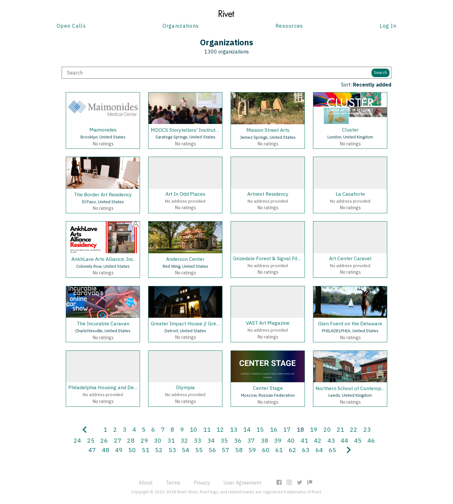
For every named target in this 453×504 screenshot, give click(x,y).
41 (304, 440)
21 (340, 429)
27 (117, 440)
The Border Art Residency (103, 194)
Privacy (202, 482)
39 (278, 440)
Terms (173, 482)
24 (77, 440)
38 (264, 440)
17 (287, 429)
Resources (289, 25)
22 (353, 429)
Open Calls (71, 25)
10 (193, 429)
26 (104, 440)
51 (145, 450)
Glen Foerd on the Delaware (350, 323)
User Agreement (242, 482)
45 (358, 440)
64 (319, 450)
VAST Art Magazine (267, 323)
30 (157, 440)
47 (92, 450)
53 (172, 450)
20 (327, 429)
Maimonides (103, 129)
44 (344, 440)
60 (266, 450)
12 (220, 429)
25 (91, 440)
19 (313, 429)
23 (367, 429)
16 (273, 429)
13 (234, 429)
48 (105, 450)
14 (247, 429)
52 (159, 450)
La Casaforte (350, 194)
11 (207, 429)
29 (144, 440)
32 (184, 440)
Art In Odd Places (185, 194)
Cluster (350, 129)
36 (238, 440)
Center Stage (268, 388)
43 (331, 440)
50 (132, 450)
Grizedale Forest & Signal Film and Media (280, 258)
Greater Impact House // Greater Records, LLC (203, 323)
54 (185, 450)
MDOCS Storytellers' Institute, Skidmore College (206, 130)
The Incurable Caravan (103, 323)
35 (224, 440)
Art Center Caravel (350, 258)
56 (212, 450)
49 (119, 450)
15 (260, 429)
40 (291, 440)
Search (380, 72)
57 (225, 450)
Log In (388, 25)
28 (131, 440)
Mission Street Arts (267, 130)
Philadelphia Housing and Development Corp (119, 387)
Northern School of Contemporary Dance (362, 388)
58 (239, 450)
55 (199, 450)
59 (252, 450)
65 (332, 450)
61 (279, 450)
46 (371, 440)
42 (318, 440)
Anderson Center (185, 259)
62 (292, 450)
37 (251, 440)
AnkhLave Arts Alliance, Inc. (102, 259)
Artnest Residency (267, 194)
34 (211, 440)
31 (171, 440)
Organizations (181, 25)
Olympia (185, 387)
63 (306, 450)
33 (197, 440)
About (146, 482)
